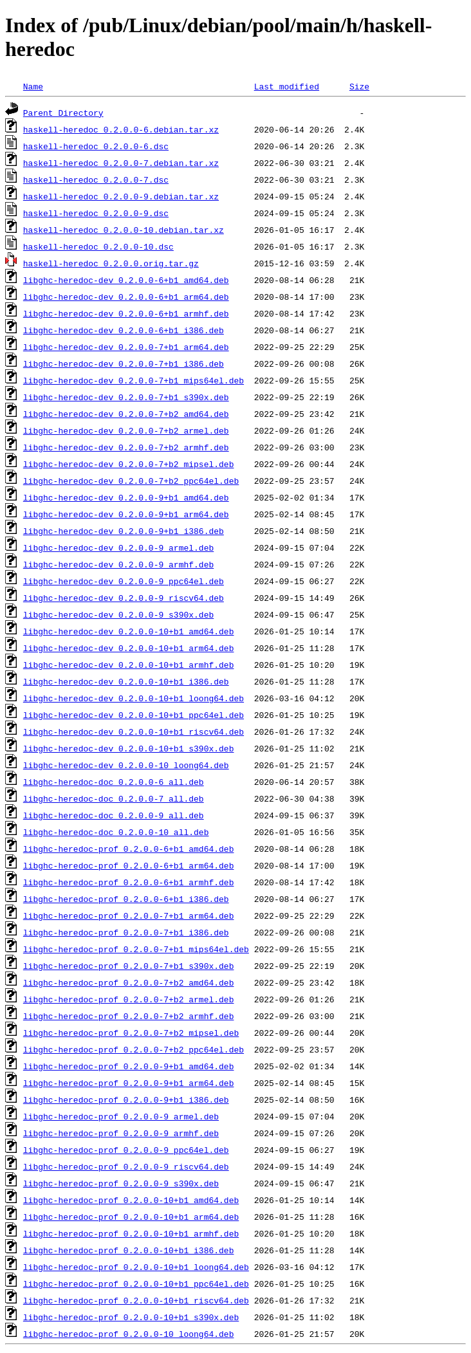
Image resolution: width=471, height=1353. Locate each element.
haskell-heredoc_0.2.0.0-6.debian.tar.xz (121, 129)
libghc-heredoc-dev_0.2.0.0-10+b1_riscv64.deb (133, 731)
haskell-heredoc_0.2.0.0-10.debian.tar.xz (123, 229)
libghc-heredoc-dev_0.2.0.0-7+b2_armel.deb (126, 430)
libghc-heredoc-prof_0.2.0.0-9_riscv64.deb (126, 1166)
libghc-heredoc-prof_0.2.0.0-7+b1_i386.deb (126, 932)
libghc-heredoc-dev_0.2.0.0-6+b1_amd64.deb (126, 280)
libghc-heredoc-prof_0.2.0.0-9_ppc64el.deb (126, 1149)
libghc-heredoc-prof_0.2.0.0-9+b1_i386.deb (126, 1099)
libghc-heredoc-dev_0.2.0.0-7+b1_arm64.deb (126, 347)
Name (33, 86)
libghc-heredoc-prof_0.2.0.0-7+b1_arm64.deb (128, 915)
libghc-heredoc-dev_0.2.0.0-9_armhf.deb (118, 564)
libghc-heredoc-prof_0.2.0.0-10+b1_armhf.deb (131, 1233)
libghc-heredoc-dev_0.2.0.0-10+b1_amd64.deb (128, 631)
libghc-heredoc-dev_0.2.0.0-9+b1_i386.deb (123, 531)
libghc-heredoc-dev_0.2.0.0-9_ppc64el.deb (123, 581)
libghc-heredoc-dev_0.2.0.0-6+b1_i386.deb (123, 330)
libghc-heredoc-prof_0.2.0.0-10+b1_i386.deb (128, 1250)
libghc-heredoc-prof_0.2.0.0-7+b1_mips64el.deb (136, 949)
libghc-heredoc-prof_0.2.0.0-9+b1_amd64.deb (128, 1066)
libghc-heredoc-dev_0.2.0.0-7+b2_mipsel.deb (128, 464)
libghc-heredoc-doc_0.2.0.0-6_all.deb (113, 781)
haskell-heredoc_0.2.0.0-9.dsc (96, 213)
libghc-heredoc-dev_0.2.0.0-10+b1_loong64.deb (133, 698)
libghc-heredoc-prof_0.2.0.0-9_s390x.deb (121, 1183)
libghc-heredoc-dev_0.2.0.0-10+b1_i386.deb (126, 681)
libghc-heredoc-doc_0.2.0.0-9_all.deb (113, 815)
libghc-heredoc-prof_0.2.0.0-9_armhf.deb (121, 1133)
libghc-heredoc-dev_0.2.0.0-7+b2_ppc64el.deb (131, 480)
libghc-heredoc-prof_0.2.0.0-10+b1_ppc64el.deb (136, 1283)
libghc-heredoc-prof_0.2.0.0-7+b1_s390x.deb (128, 965)
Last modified (286, 86)
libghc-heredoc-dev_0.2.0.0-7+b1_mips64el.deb (133, 380)
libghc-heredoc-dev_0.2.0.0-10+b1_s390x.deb (128, 748)
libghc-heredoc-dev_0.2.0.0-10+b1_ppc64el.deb (133, 715)
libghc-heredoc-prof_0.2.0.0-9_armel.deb (121, 1116)
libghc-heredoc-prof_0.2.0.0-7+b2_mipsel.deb (131, 1032)
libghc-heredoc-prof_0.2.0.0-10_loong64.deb (128, 1333)
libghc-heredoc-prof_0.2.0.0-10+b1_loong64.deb (136, 1267)
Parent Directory (63, 112)
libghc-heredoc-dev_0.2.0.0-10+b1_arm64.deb (128, 648)
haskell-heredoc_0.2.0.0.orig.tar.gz (111, 263)
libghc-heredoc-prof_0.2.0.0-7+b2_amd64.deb (128, 982)
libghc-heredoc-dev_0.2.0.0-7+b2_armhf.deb (126, 447)
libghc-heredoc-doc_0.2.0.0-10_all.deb (116, 832)
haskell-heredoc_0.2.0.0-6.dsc (96, 146)
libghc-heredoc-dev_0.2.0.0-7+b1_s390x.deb (126, 397)
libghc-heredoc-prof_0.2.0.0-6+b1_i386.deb (126, 899)
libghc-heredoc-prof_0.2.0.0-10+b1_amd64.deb (131, 1200)
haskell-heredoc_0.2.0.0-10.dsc (98, 246)
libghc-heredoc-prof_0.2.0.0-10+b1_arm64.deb (131, 1216)
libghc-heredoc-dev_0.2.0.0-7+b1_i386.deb (123, 363)
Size (359, 86)
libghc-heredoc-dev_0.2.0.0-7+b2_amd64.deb (126, 413)
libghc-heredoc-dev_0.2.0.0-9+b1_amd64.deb (126, 497)
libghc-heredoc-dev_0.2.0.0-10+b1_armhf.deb (128, 664)
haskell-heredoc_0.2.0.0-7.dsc (96, 179)
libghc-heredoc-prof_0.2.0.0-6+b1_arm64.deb (128, 865)
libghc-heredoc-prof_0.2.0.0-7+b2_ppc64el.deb (133, 1049)
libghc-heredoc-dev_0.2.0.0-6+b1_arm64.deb (126, 296)
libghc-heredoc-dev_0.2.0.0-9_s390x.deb (118, 614)
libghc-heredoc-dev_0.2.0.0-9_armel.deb (118, 547)
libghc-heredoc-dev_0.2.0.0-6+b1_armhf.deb (126, 313)
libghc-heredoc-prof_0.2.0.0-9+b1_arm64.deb (128, 1083)
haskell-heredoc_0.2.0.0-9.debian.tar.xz (121, 196)
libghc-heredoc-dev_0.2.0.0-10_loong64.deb (126, 765)
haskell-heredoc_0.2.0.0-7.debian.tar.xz (121, 163)
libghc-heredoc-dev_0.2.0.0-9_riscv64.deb (123, 597)
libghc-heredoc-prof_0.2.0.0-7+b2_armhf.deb (128, 1016)
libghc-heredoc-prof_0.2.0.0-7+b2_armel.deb (128, 999)
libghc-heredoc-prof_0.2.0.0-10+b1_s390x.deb (131, 1317)
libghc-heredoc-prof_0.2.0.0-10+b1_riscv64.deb (136, 1300)
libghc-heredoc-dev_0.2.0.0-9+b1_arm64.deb (126, 514)
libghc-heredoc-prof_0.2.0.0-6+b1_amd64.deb (128, 848)
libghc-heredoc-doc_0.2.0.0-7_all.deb (113, 798)
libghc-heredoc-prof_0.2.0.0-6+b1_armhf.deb (128, 882)
